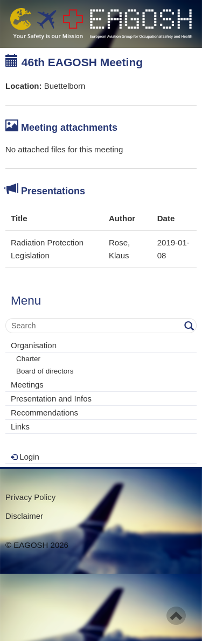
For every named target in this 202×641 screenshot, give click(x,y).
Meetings (27, 384)
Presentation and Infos (51, 398)
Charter (28, 359)
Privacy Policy (30, 497)
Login (25, 456)
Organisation (34, 345)
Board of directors (45, 371)
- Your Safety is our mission (101, 24)
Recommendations (44, 412)
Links (20, 426)
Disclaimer (24, 515)
